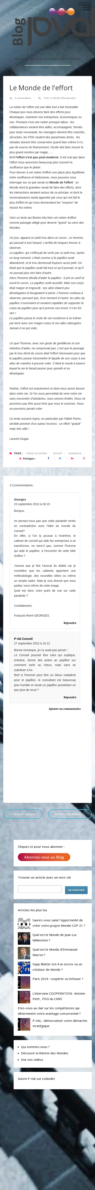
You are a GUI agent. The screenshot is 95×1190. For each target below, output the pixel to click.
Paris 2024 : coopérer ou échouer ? (58, 979)
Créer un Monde (52, 98)
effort (64, 98)
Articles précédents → (70, 814)
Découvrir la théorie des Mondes (44, 1053)
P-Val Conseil (23, 638)
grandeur (71, 98)
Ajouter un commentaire (65, 709)
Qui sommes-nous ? (35, 1047)
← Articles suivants (23, 814)
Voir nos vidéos (32, 1059)
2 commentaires (23, 98)
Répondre (70, 623)
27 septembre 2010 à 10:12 (32, 643)
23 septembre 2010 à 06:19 (32, 504)
